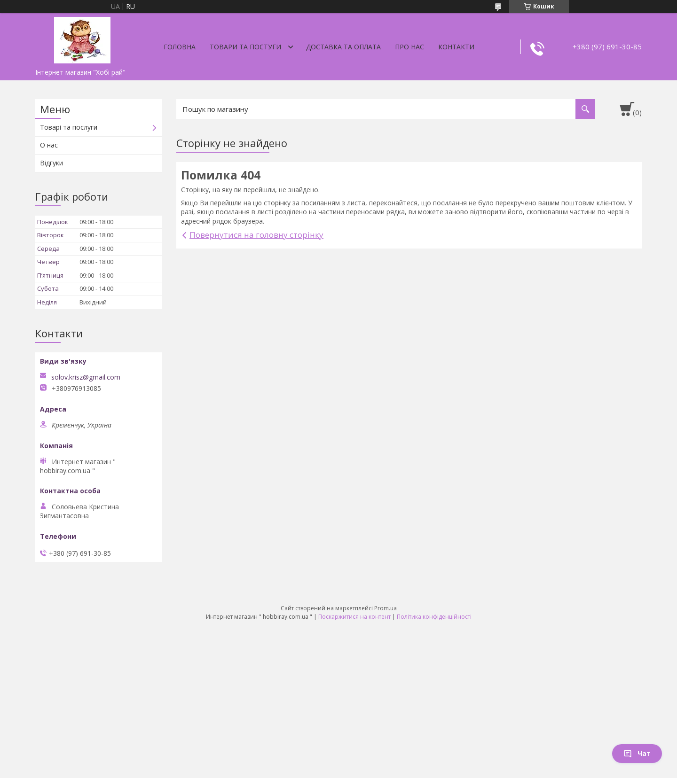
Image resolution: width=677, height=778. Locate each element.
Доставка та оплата (343, 46)
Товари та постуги (245, 46)
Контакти (456, 46)
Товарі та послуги (68, 127)
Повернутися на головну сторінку (256, 234)
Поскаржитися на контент (354, 617)
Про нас (409, 46)
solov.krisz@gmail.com (85, 377)
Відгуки (51, 162)
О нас (49, 144)
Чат (637, 753)
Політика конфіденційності (434, 617)
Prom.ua (385, 608)
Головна (180, 46)
